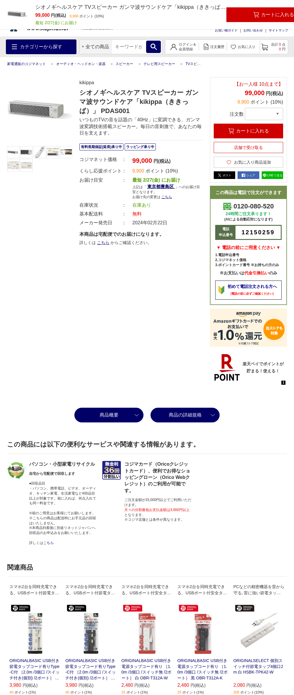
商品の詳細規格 (185, 414)
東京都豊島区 (161, 186)
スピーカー (124, 64)
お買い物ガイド (226, 30)
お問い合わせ (253, 30)
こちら (166, 197)
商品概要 (109, 414)
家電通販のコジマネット (26, 64)
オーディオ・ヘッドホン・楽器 (81, 64)
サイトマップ (278, 30)
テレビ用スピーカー (159, 64)
